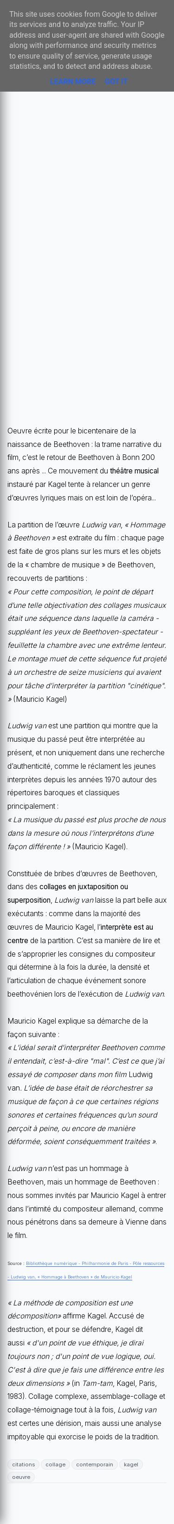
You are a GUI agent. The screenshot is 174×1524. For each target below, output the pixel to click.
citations (23, 1464)
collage (55, 1464)
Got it (116, 81)
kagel (131, 1464)
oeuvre (21, 1477)
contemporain (94, 1464)
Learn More (73, 81)
